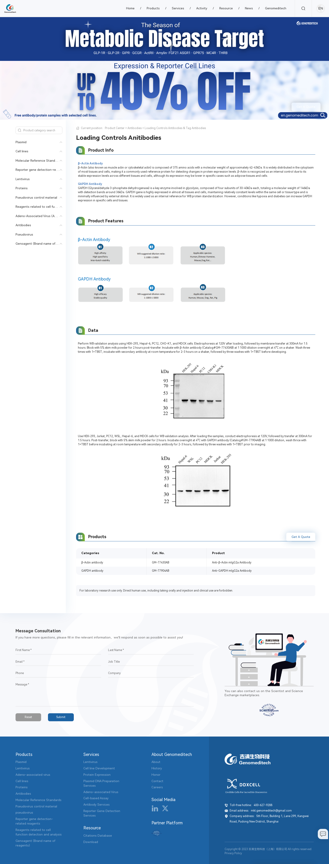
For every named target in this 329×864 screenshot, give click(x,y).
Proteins (22, 188)
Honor (155, 774)
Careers (157, 787)
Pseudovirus (24, 234)
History (156, 768)
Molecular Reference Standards (38, 160)
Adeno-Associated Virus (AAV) (38, 216)
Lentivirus (23, 179)
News (249, 8)
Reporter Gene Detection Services (101, 813)
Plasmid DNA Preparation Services (101, 783)
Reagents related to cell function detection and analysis (57, 206)
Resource (226, 8)
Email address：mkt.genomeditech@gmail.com (261, 810)
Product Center (115, 128)
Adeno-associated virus (33, 774)
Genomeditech (275, 8)
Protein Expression (97, 774)
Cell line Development (99, 768)
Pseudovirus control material (36, 197)
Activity (201, 8)
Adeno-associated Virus (100, 792)
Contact (157, 781)
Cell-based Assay (96, 798)
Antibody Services (96, 804)
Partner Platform (167, 822)
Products (153, 8)
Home (130, 8)
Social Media (163, 799)
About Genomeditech (171, 754)
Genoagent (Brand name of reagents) (43, 243)
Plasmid (21, 142)
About (155, 762)
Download (90, 842)
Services (178, 8)
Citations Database (97, 835)
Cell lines (22, 151)
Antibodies (23, 225)
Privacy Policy (233, 853)
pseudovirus (24, 812)
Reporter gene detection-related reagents (47, 169)
